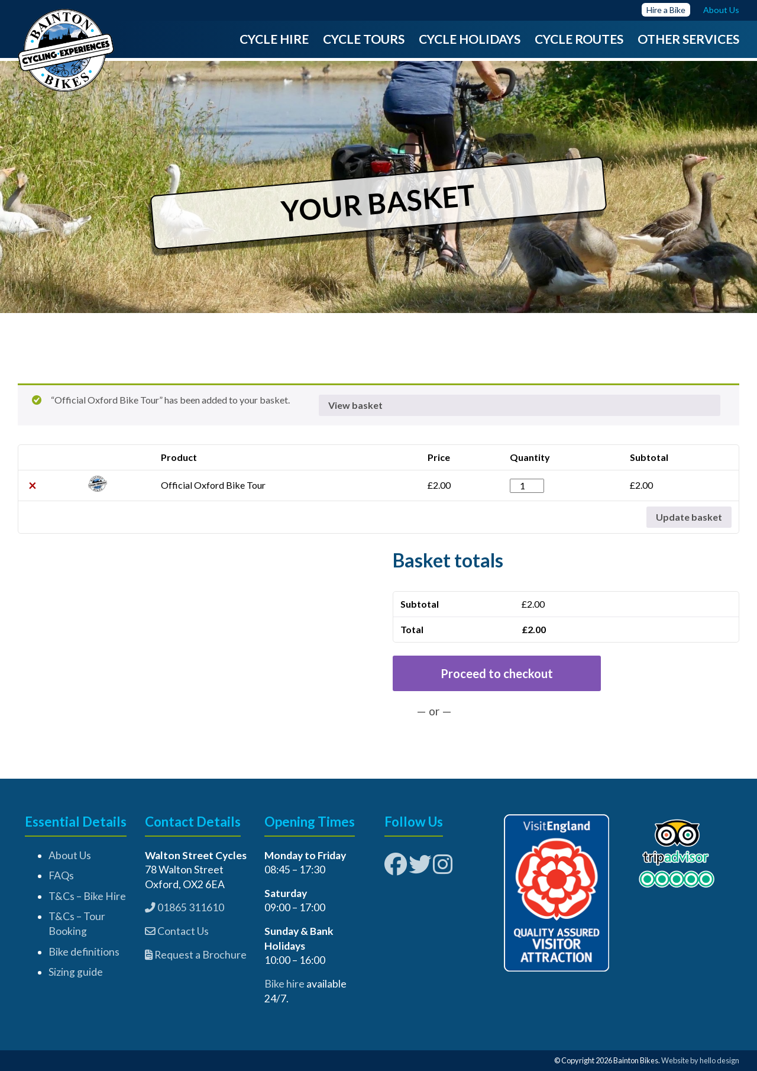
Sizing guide (75, 972)
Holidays (489, 38)
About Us (69, 855)
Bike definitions (83, 952)
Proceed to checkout (497, 673)
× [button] (32, 485)
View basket (355, 405)
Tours (384, 38)
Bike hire (284, 984)
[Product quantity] (527, 486)
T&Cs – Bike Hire (87, 896)
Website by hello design (700, 1060)
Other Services (688, 38)
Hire (654, 10)
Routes (599, 38)
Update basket (689, 516)
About (715, 10)
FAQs (61, 875)
